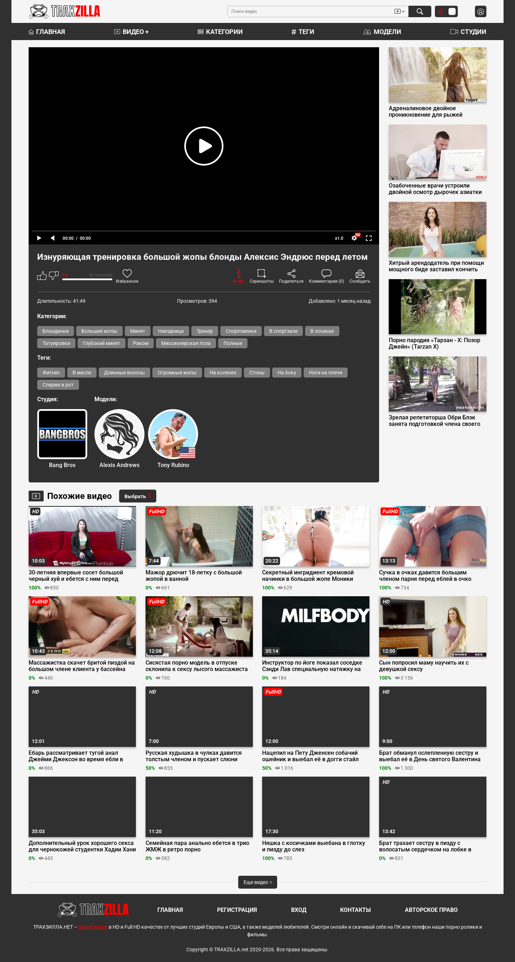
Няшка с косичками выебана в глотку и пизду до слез (313, 846)
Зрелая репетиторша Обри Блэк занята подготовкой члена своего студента (434, 420)
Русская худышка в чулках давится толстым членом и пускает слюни (194, 756)
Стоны (257, 372)
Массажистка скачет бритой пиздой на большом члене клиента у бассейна (82, 666)
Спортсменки (241, 331)
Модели (382, 31)
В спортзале (283, 331)
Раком (140, 343)
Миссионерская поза (186, 343)
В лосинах (322, 331)
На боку (287, 372)
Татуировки (56, 343)
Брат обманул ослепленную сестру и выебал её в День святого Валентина (430, 756)
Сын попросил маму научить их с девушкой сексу (424, 666)
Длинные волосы (124, 372)
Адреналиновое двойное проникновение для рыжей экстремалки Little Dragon (425, 111)
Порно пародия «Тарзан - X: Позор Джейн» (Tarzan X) (434, 343)
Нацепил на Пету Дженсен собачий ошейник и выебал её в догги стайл (310, 756)
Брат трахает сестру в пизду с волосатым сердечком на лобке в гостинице (425, 846)
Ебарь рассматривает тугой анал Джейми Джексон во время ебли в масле (76, 756)
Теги (302, 31)
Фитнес (51, 372)
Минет (137, 331)
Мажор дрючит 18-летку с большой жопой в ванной (194, 575)
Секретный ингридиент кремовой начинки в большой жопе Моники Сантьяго (308, 575)
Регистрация (237, 910)
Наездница (171, 331)
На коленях (223, 372)
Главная (47, 31)
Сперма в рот (58, 385)
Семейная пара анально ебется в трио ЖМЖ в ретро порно (197, 846)
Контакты (355, 910)
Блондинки (56, 331)
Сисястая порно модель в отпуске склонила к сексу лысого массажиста (197, 666)
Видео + (131, 31)
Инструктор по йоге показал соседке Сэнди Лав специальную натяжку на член (312, 666)
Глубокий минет (101, 343)
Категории (220, 31)
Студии (468, 31)
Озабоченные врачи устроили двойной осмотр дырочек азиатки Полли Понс (435, 189)
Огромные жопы (177, 372)
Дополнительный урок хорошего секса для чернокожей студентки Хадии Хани (82, 846)
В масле (82, 372)
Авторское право (431, 910)
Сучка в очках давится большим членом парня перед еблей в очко (425, 575)
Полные (233, 343)
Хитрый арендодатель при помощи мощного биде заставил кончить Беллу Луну (436, 266)
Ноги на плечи (325, 372)
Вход (298, 910)
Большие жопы (99, 331)
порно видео (93, 927)
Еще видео (258, 882)
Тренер (205, 331)
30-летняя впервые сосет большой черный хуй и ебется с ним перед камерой (76, 575)
